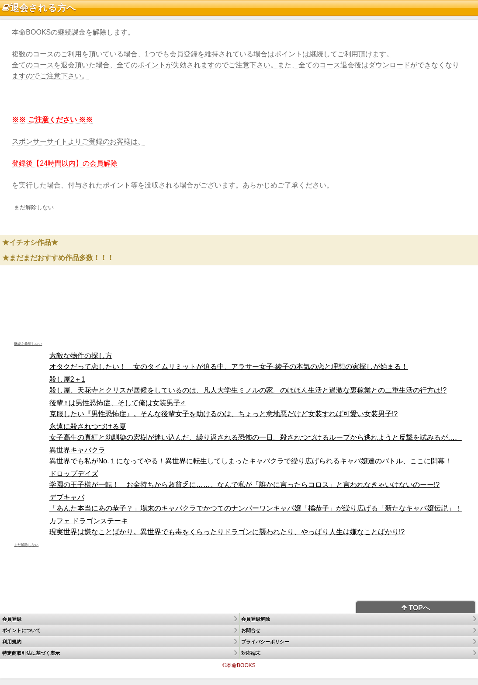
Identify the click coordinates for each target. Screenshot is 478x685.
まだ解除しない (34, 207)
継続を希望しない (28, 344)
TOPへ (416, 608)
